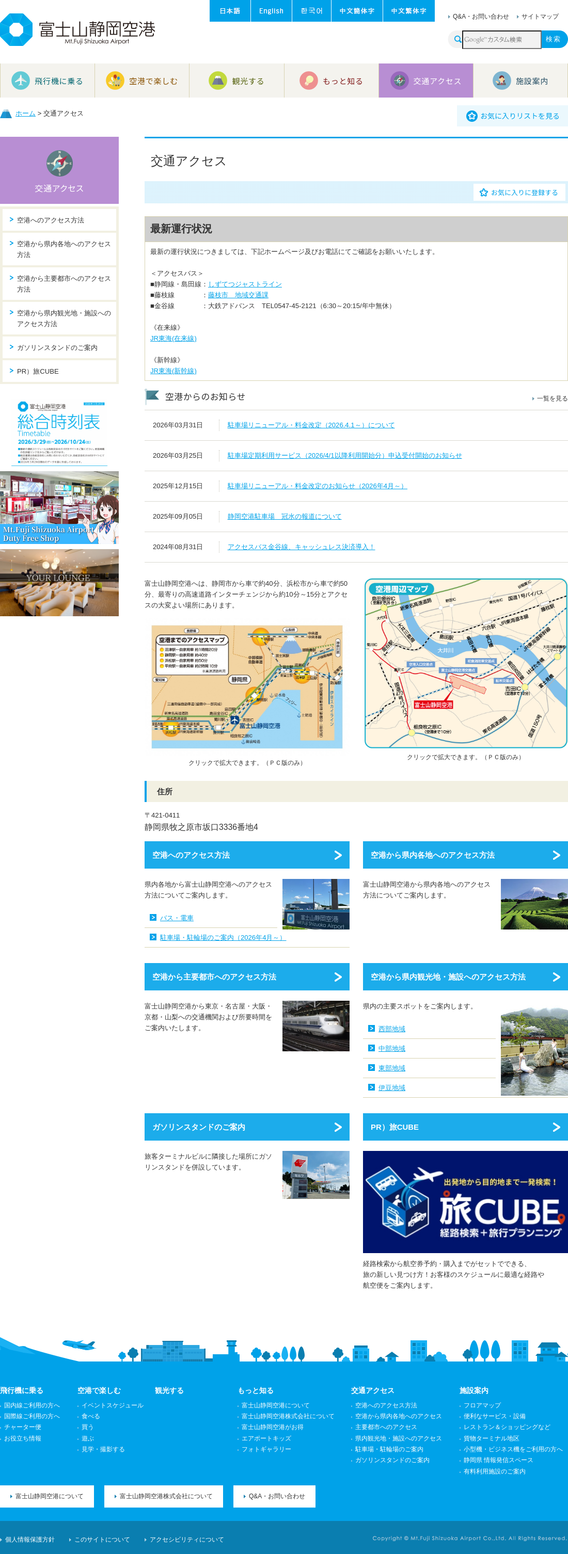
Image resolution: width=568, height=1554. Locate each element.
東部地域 (391, 1068)
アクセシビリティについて (187, 1539)
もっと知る (256, 1390)
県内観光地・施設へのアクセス (398, 1438)
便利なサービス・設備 (495, 1416)
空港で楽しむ (99, 1390)
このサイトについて (102, 1539)
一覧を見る (552, 398)
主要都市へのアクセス (386, 1427)
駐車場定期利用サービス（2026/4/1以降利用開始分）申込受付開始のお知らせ (345, 455)
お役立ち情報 (22, 1438)
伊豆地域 (391, 1088)
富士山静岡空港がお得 (273, 1427)
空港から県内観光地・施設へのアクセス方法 (448, 976)
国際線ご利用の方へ (32, 1416)
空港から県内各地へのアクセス (398, 1416)
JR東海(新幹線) (173, 371)
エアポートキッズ (266, 1438)
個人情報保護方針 (30, 1539)
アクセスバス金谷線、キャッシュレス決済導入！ (301, 547)
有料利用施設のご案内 (495, 1471)
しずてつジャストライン (245, 284)
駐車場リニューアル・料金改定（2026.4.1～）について (311, 425)
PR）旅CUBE (395, 1127)
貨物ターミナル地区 (491, 1438)
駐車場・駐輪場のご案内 (389, 1449)
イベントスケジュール (113, 1405)
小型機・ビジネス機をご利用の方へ (513, 1449)
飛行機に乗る (21, 1390)
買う (88, 1427)
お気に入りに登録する (524, 192)
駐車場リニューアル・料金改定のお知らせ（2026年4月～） (317, 486)
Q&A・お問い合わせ (481, 16)
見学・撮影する (103, 1449)
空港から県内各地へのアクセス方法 (433, 855)
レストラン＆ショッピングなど (507, 1427)
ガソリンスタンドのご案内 (198, 1127)
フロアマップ (482, 1405)
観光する (169, 1390)
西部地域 (391, 1029)
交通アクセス (59, 188)
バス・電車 (177, 918)
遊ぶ (88, 1438)
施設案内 (474, 1390)
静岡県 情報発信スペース (498, 1460)
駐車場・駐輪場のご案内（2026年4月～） (223, 937)
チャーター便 (22, 1427)
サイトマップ (540, 16)
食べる (91, 1416)
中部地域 (391, 1048)
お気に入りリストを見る (520, 115)
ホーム (25, 113)
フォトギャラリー (266, 1449)
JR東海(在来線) (173, 338)
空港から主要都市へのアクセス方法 (214, 976)
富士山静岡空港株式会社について (288, 1416)
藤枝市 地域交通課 (238, 295)
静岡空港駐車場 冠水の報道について (285, 516)
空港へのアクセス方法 (191, 855)
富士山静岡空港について (276, 1405)
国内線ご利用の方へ (32, 1405)
